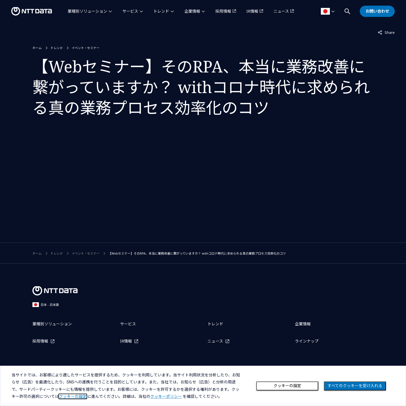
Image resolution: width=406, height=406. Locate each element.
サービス (130, 11)
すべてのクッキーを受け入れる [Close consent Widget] (355, 385)
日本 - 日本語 (45, 304)
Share (386, 32)
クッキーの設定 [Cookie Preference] (287, 385)
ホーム (37, 48)
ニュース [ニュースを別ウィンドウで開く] (281, 11)
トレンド (161, 11)
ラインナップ (307, 341)
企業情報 (192, 11)
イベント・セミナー (86, 48)
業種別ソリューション (87, 11)
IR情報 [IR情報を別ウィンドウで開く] (252, 11)
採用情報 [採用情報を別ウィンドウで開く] (223, 11)
